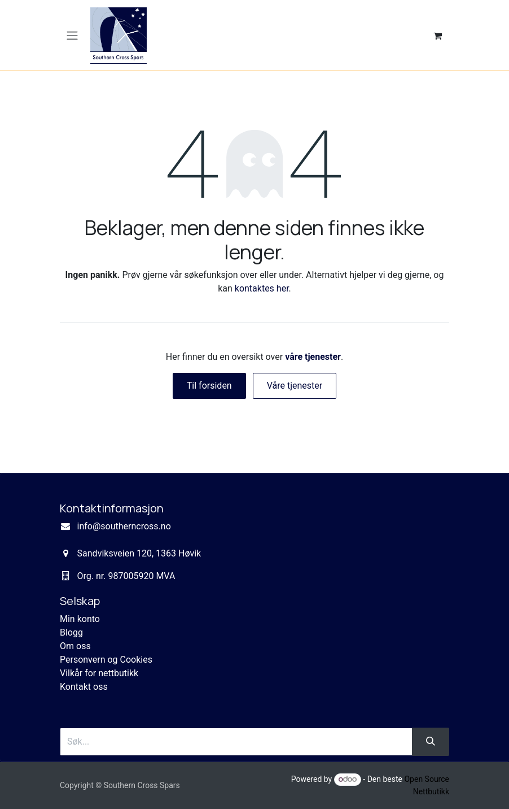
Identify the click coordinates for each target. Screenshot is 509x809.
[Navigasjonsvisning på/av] (72, 35)
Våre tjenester (295, 385)
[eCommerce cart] (437, 35)
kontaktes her (262, 288)
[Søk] (430, 742)
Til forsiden (209, 385)
